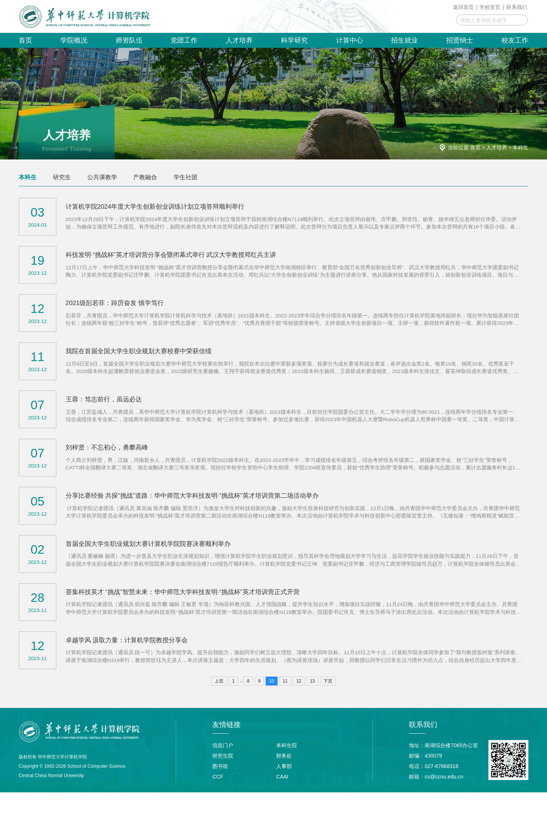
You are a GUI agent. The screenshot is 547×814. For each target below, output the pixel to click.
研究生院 (222, 777)
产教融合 (145, 177)
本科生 (520, 147)
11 (285, 702)
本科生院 (286, 767)
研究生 (62, 177)
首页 (475, 147)
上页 (219, 702)
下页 (327, 702)
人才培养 (496, 147)
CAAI (282, 798)
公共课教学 (102, 177)
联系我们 (516, 7)
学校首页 (489, 7)
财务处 (284, 777)
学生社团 (185, 177)
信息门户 (222, 767)
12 (298, 702)
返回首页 (463, 7)
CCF (217, 798)
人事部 (284, 788)
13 (312, 702)
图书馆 (220, 788)
